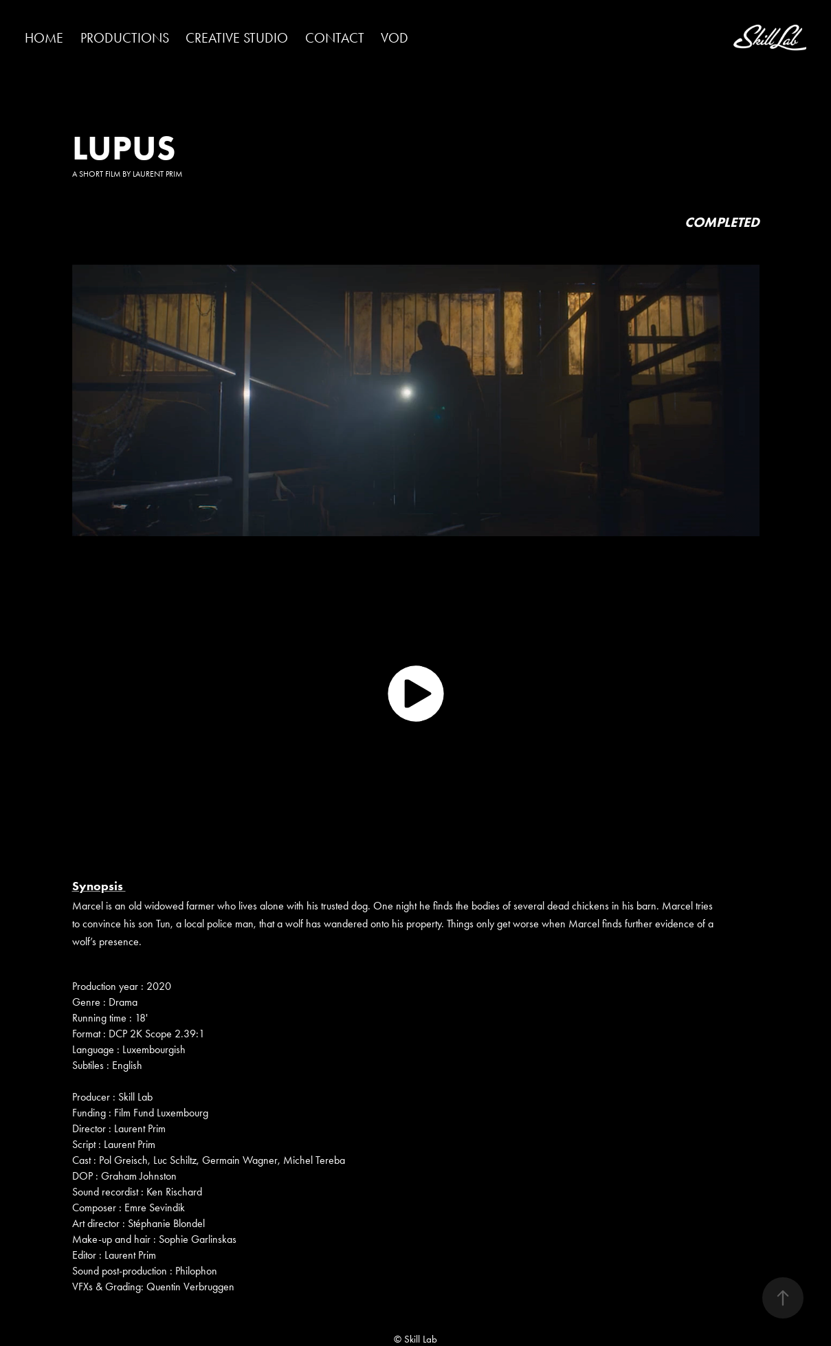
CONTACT (334, 38)
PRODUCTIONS (124, 38)
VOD (394, 38)
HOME (44, 38)
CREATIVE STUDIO (237, 38)
